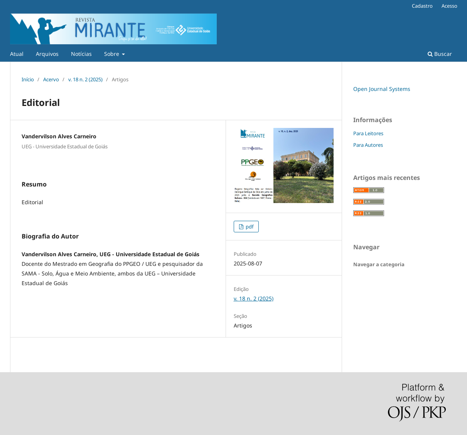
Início (28, 79)
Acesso (449, 5)
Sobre (112, 53)
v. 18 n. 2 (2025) (85, 79)
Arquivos (47, 53)
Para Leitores (368, 133)
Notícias (81, 53)
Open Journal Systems (381, 88)
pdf (248, 226)
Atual (17, 53)
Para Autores (368, 144)
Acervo (51, 79)
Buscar (440, 53)
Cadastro (422, 5)
